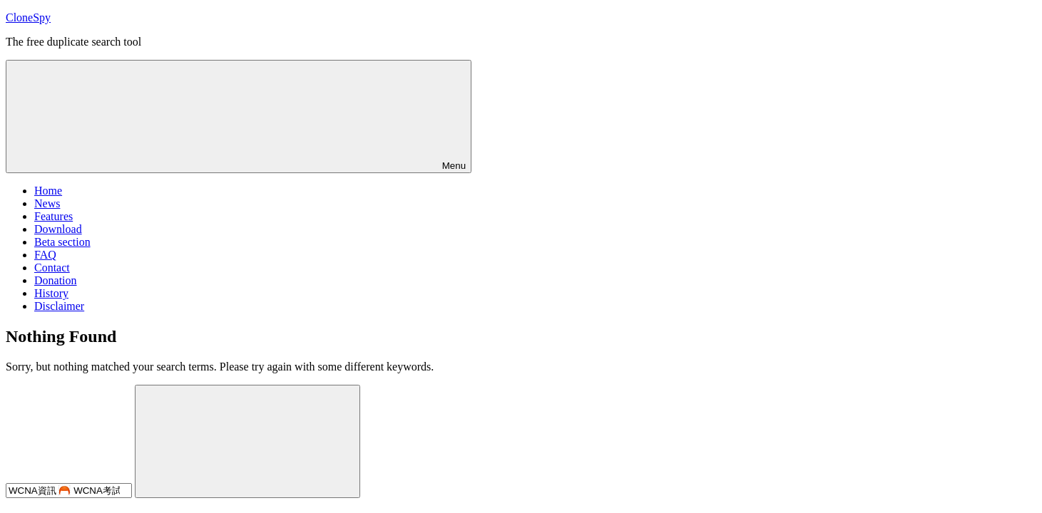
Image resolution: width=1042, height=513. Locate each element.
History (51, 293)
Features (53, 216)
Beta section (62, 242)
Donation (55, 280)
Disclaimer (59, 306)
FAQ (45, 255)
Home (48, 191)
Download (58, 229)
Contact (52, 267)
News (47, 203)
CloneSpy (28, 17)
